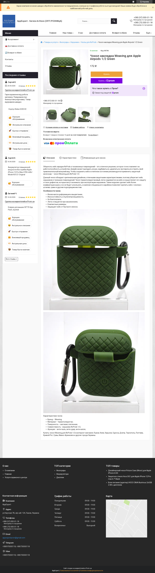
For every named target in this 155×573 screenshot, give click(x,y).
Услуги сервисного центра (16, 477)
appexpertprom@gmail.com (14, 538)
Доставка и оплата (97, 33)
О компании (10, 470)
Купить (107, 74)
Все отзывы (11, 259)
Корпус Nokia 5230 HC (18, 109)
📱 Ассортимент (12, 39)
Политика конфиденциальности (91, 570)
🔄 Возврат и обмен (13, 53)
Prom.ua (89, 568)
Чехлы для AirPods (88, 42)
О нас (80, 33)
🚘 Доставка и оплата (14, 46)
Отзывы (136, 33)
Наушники (75, 42)
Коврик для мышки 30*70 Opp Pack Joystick (20, 208)
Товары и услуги (51, 42)
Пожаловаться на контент (69, 570)
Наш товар (67, 33)
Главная (52, 33)
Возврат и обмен (119, 33)
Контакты (9, 59)
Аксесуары (64, 42)
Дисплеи (60, 477)
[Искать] (114, 21)
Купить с (107, 81)
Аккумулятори (62, 474)
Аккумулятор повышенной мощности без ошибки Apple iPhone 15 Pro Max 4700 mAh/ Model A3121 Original (20, 171)
